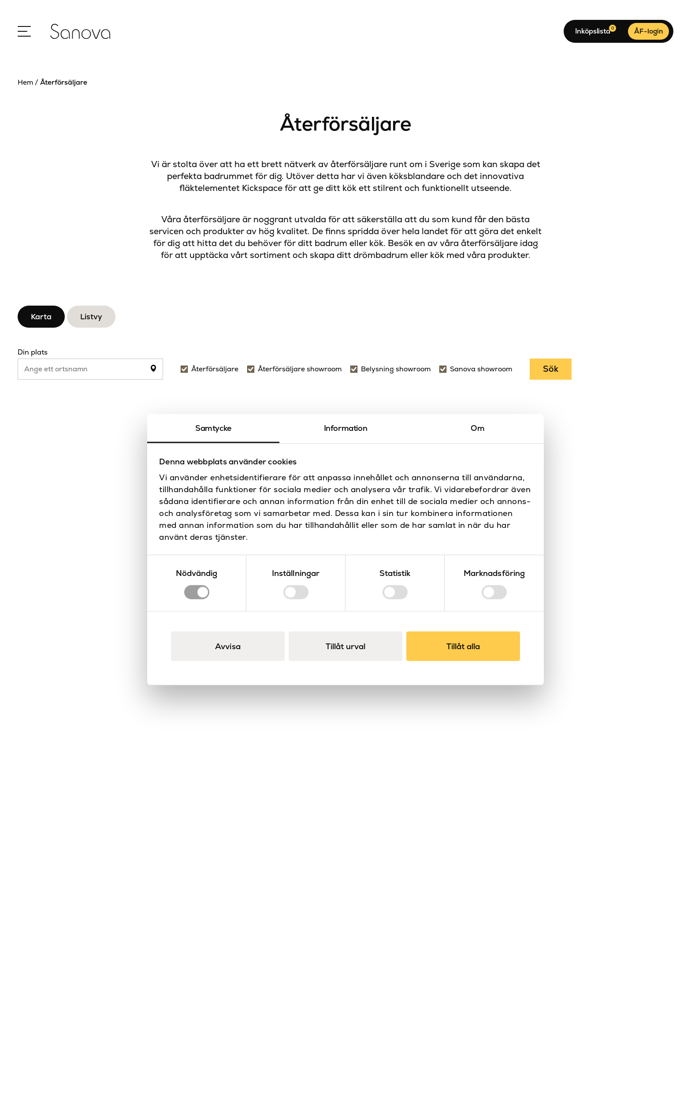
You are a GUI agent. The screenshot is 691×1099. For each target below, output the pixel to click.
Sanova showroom (481, 369)
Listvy (91, 316)
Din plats (33, 352)
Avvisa (228, 646)
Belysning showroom (396, 369)
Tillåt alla (463, 646)
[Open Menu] (24, 31)
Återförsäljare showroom (300, 369)
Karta (41, 316)
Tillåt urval (345, 646)
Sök (550, 368)
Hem (25, 82)
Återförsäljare (214, 369)
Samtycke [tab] (213, 428)
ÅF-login (648, 31)
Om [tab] (477, 428)
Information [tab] (346, 428)
